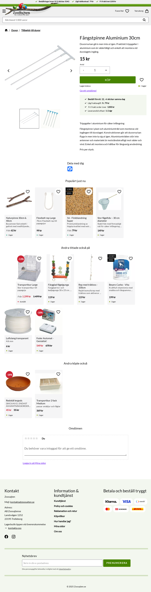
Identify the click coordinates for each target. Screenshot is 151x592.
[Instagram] (13, 536)
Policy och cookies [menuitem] (63, 506)
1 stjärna (25, 438)
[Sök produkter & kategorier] (75, 20)
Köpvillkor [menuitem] (59, 516)
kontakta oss (14, 528)
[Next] (71, 70)
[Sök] (144, 20)
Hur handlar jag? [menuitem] (62, 521)
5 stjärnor (36, 438)
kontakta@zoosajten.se (22, 501)
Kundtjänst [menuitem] (60, 500)
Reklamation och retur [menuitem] (65, 511)
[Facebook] (6, 536)
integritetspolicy (65, 569)
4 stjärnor (34, 438)
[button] (4, 11)
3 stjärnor (31, 438)
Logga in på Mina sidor (34, 463)
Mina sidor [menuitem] (59, 526)
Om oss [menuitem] (58, 531)
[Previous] (9, 70)
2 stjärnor (28, 438)
